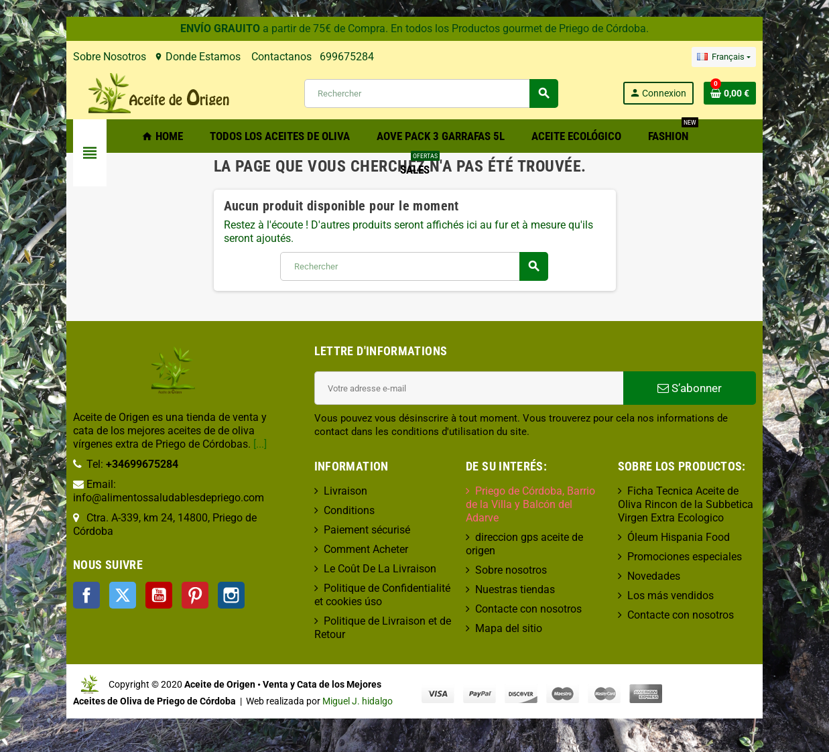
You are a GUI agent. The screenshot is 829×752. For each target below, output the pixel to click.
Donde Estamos (144, 56)
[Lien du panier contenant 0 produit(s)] (784, 93)
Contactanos (226, 56)
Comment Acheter (348, 549)
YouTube (105, 568)
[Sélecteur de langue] (777, 57)
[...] (124, 444)
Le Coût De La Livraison (362, 568)
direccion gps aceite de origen (551, 523)
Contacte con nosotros (534, 582)
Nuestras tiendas (521, 562)
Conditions (331, 510)
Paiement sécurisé (349, 529)
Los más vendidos (700, 595)
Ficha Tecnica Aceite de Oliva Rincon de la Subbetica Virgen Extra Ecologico (721, 504)
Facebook (32, 568)
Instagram (177, 568)
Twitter (69, 568)
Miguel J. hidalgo (233, 701)
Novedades (683, 576)
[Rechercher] (430, 93)
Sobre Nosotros (55, 56)
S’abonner (732, 388)
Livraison (327, 491)
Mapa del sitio (514, 601)
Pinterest (141, 568)
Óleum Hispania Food (708, 537)
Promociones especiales (714, 556)
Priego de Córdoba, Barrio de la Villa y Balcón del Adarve (549, 498)
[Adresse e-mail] (476, 388)
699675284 (293, 56)
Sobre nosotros (517, 543)
